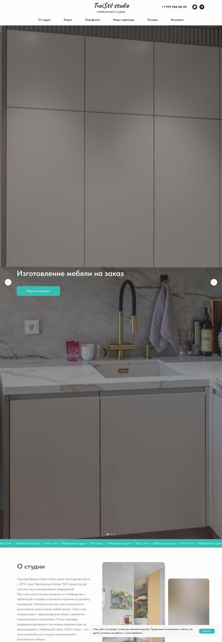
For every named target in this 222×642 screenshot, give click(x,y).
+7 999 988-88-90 (174, 7)
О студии (44, 19)
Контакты (177, 19)
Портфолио (92, 19)
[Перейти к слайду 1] (108, 534)
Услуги (68, 19)
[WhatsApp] (194, 7)
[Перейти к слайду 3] (114, 534)
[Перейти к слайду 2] (111, 534)
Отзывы (152, 19)
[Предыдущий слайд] (8, 282)
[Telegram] (201, 7)
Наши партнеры (123, 19)
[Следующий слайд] (214, 282)
